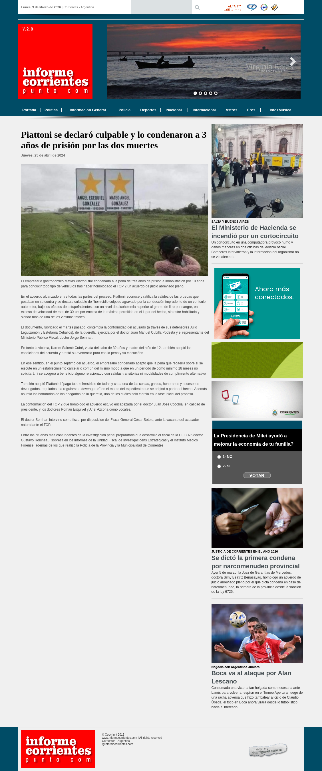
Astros (231, 110)
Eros (251, 110)
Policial (125, 110)
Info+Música (280, 110)
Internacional (204, 110)
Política (51, 110)
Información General (88, 110)
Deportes (148, 110)
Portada (29, 110)
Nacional (174, 110)
